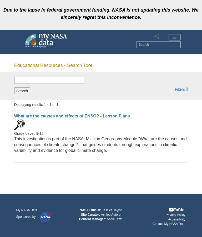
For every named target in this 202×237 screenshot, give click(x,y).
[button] (181, 89)
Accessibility (176, 219)
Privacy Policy (175, 215)
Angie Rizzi (115, 219)
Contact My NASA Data (169, 224)
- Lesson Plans (72, 116)
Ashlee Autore (111, 215)
